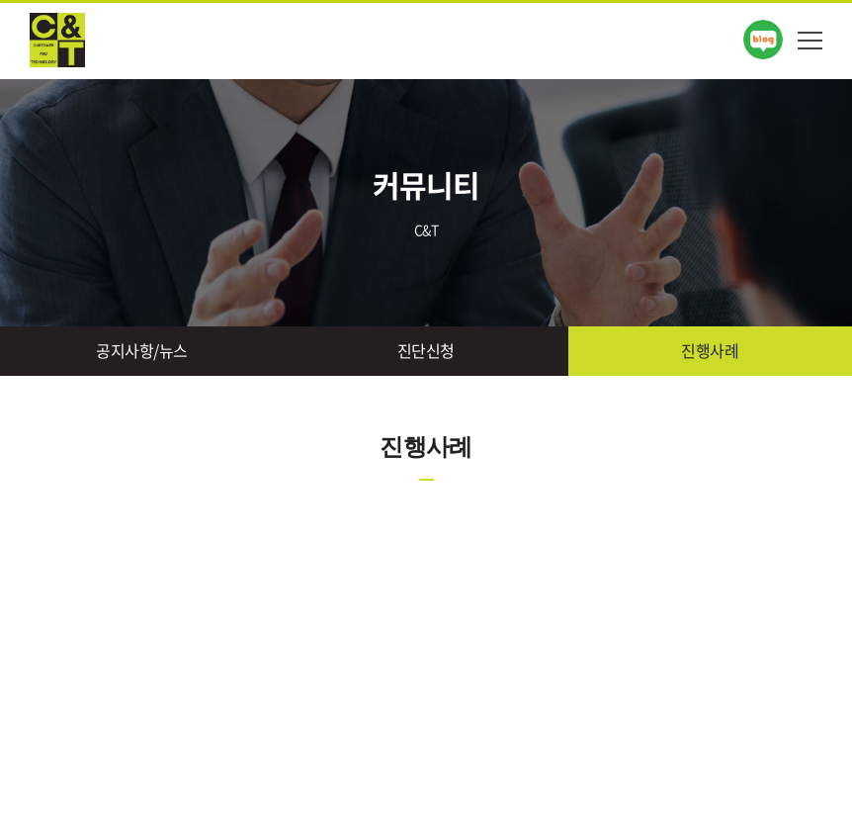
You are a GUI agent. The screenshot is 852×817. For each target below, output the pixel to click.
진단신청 (426, 350)
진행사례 (709, 350)
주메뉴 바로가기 (0, 0)
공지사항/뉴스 (142, 350)
